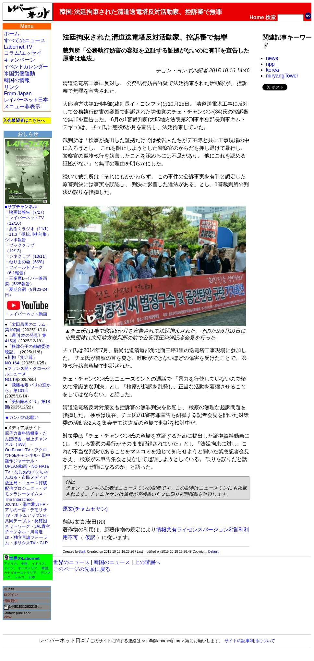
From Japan (17, 93)
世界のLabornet (24, 558)
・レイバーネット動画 (27, 312)
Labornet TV (18, 47)
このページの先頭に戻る (81, 569)
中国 (24, 563)
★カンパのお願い (22, 417)
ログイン (11, 594)
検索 (270, 17)
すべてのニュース (24, 40)
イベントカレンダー (26, 66)
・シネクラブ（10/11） (27, 256)
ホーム (11, 33)
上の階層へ (147, 562)
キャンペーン (19, 60)
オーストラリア (25, 572)
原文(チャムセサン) (85, 509)
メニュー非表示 (22, 106)
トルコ (19, 577)
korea (272, 70)
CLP (44, 542)
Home (256, 17)
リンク (11, 87)
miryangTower (282, 75)
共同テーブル (17, 520)
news (272, 58)
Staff (81, 551)
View (7, 617)
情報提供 (11, 601)
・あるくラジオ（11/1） (28, 228)
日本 (32, 577)
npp (270, 64)
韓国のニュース (112, 562)
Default (213, 551)
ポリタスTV (24, 542)
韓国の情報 (17, 80)
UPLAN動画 (16, 466)
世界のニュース (71, 562)
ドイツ (9, 568)
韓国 (45, 568)
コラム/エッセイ (23, 53)
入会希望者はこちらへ (24, 120)
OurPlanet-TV (17, 449)
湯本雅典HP (34, 504)
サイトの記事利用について (249, 640)
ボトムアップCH (29, 515)
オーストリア (27, 568)
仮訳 (90, 537)
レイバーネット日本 (26, 99)
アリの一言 (15, 509)
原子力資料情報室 (22, 433)
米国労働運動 (19, 73)
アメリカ (10, 563)
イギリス (38, 563)
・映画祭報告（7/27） (26, 212)
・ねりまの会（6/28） (26, 261)
